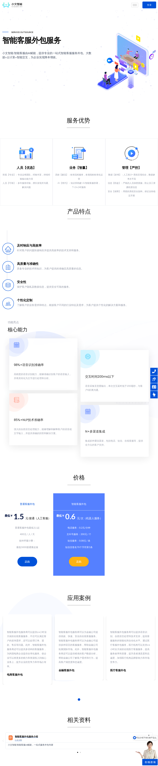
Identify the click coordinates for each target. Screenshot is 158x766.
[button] (149, 5)
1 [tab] (79, 699)
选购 (78, 561)
